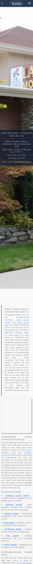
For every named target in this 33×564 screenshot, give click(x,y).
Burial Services (9, 523)
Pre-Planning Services (13, 529)
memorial (5, 452)
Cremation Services (13, 504)
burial (13, 452)
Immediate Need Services (23, 162)
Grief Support (12, 536)
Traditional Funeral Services (17, 495)
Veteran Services (10, 544)
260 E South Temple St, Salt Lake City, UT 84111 (16, 150)
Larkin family (14, 335)
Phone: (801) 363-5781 (16, 155)
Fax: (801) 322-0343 (16, 158)
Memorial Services (11, 513)
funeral (28, 450)
